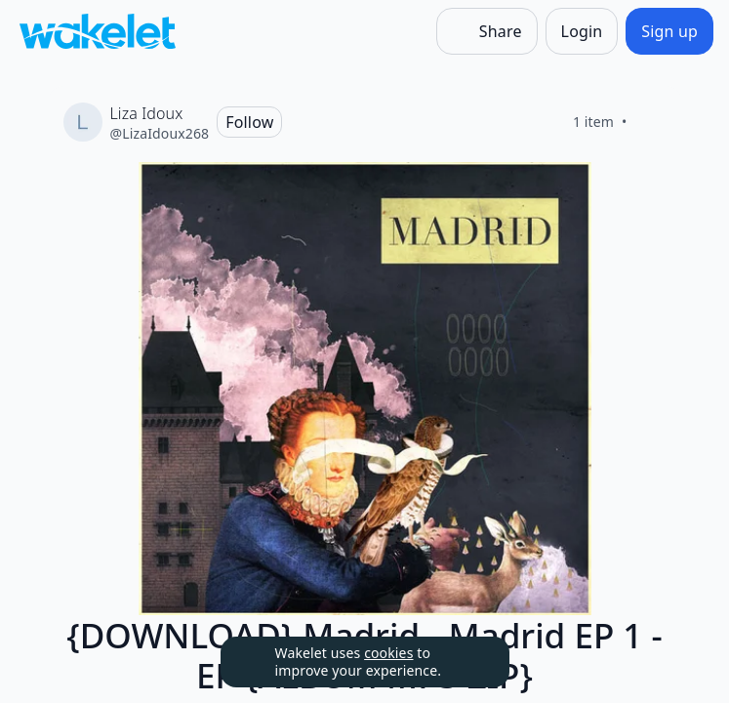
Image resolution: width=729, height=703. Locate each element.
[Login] (582, 31)
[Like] (651, 122)
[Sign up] (669, 31)
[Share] (487, 31)
